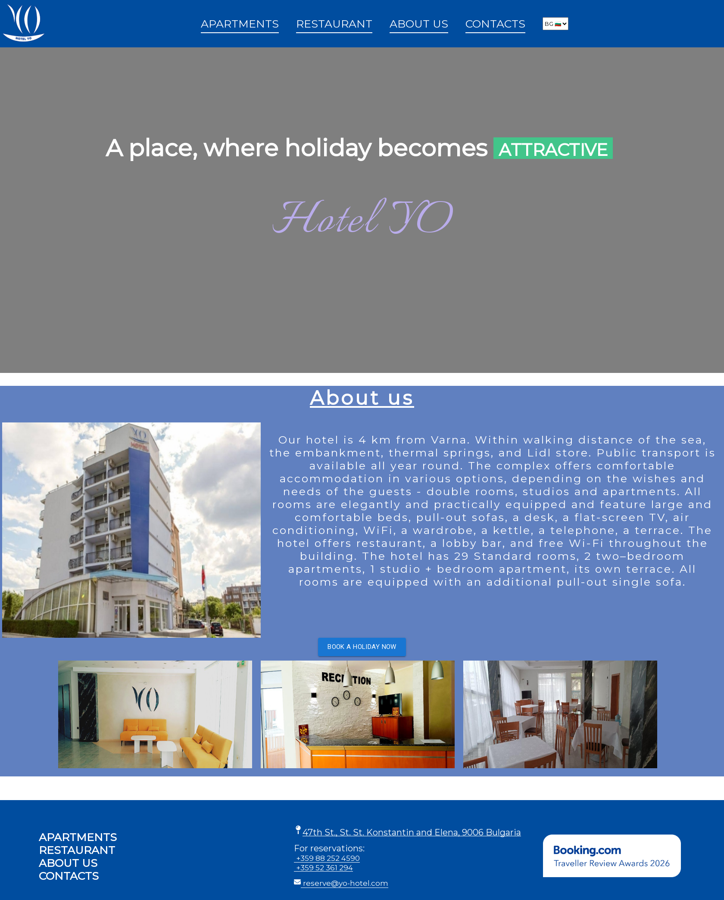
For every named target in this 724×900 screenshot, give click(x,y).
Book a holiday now (362, 647)
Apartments (240, 23)
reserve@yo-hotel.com (345, 883)
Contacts (495, 23)
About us (419, 23)
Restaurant (334, 23)
